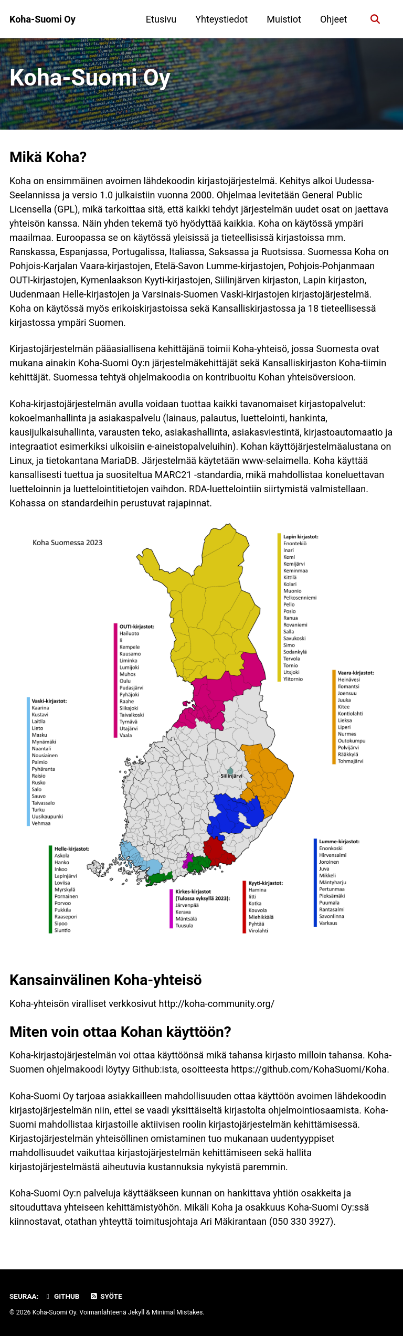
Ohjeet (333, 19)
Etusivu (161, 19)
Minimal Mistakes (177, 1312)
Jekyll (136, 1312)
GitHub (62, 1296)
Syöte (106, 1296)
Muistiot (284, 19)
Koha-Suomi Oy (42, 19)
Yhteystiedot (221, 19)
